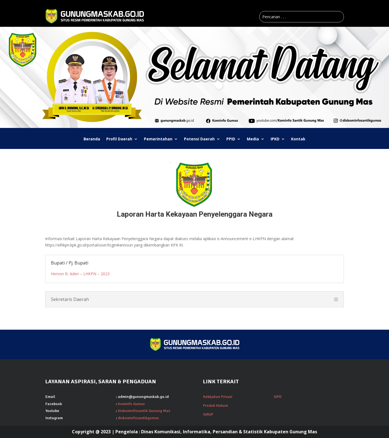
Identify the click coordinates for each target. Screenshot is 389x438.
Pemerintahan (158, 139)
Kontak (298, 139)
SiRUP (208, 414)
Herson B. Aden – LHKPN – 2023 (80, 273)
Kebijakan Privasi (217, 396)
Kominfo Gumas (131, 404)
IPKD (275, 139)
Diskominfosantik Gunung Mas (144, 410)
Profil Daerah (119, 139)
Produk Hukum (215, 405)
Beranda (92, 139)
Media (253, 139)
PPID (230, 139)
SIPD (278, 396)
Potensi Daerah (199, 139)
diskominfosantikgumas (138, 418)
